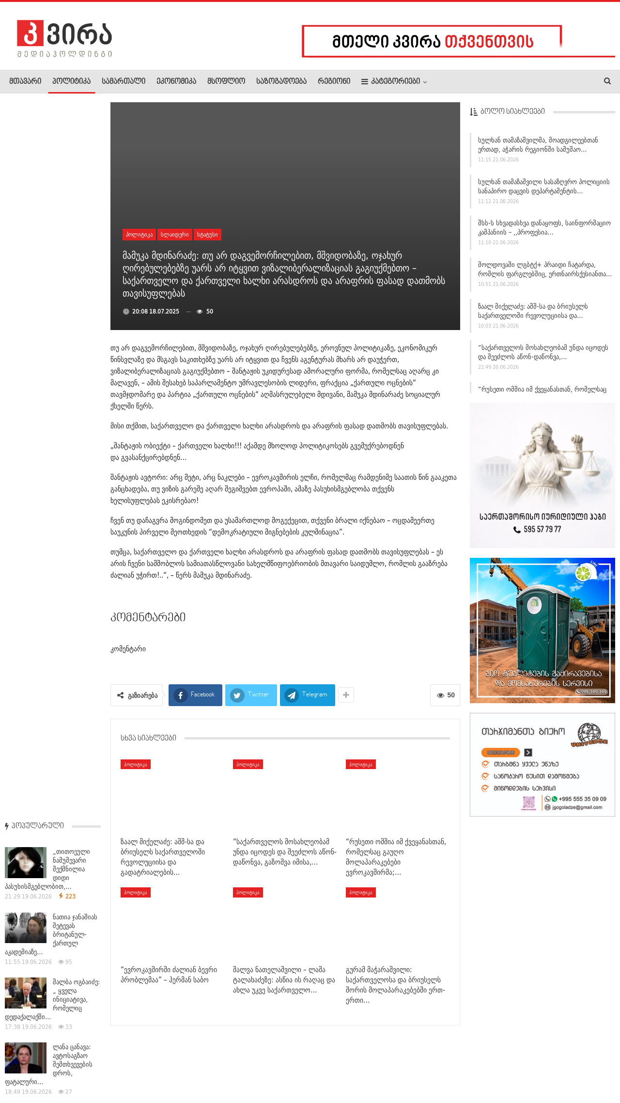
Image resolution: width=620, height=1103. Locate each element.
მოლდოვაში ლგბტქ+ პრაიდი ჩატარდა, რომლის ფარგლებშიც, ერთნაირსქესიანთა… (545, 271)
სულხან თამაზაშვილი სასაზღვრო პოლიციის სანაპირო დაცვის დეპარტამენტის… (544, 188)
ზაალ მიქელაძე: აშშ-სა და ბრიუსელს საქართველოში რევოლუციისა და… (533, 312)
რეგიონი (334, 82)
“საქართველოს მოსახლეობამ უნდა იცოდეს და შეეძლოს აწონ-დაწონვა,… (543, 354)
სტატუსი (207, 234)
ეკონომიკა (176, 82)
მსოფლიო (226, 82)
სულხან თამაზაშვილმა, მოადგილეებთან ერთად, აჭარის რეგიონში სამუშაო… (538, 147)
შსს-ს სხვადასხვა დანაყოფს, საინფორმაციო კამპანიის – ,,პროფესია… (544, 229)
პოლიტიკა (71, 82)
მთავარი (25, 82)
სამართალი (123, 82)
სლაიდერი (175, 234)
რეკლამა (71, 1066)
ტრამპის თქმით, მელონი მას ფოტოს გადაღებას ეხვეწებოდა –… (52, 415)
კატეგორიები (390, 82)
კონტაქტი (111, 1066)
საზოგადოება (281, 82)
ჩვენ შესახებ (25, 1066)
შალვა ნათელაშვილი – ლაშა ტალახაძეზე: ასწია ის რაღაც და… (52, 545)
